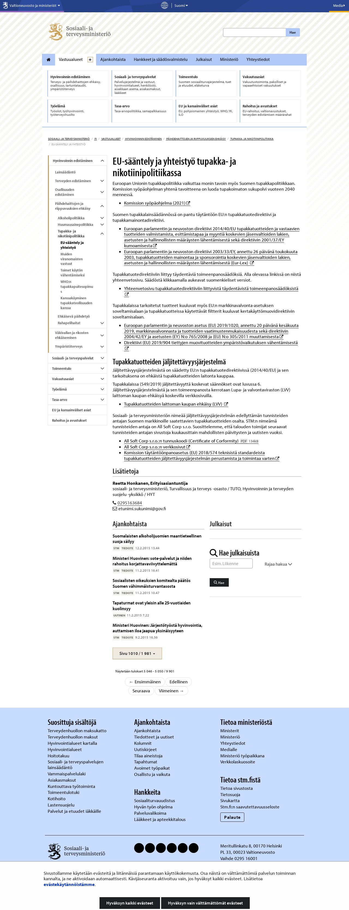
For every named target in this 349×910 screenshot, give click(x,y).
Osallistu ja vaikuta (152, 774)
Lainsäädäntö (65, 172)
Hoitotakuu (59, 755)
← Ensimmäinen (145, 681)
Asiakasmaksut (62, 780)
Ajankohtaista (113, 59)
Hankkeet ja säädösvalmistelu (161, 59)
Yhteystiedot (258, 59)
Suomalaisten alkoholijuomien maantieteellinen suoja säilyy (157, 538)
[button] (137, 653)
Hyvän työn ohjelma (153, 806)
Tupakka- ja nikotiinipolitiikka (251, 139)
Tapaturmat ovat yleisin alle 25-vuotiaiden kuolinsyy (152, 605)
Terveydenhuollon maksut (73, 737)
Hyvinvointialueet (65, 749)
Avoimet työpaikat (152, 768)
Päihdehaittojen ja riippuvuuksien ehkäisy (196, 139)
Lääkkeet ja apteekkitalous (160, 819)
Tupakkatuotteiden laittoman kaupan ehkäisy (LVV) (176, 404)
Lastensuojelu (62, 805)
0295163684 (130, 503)
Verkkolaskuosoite (238, 761)
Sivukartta (230, 800)
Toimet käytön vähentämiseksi (73, 272)
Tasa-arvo (59, 399)
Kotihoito (56, 798)
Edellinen (179, 681)
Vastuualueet (71, 59)
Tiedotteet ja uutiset (154, 737)
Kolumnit (143, 743)
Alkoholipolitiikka (71, 217)
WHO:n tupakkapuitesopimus (77, 286)
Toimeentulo (61, 368)
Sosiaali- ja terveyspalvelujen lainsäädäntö (75, 764)
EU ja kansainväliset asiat (71, 409)
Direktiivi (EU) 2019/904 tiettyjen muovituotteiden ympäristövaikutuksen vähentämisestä (211, 342)
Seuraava (141, 690)
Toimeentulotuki (64, 792)
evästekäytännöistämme (69, 884)
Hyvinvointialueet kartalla (73, 743)
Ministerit (230, 730)
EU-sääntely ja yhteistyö (72, 245)
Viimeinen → (171, 690)
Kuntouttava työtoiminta (71, 786)
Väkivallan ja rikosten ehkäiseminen (71, 335)
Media (339, 5)
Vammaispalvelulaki (67, 773)
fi (95, 139)
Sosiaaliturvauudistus (154, 800)
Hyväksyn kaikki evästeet (129, 903)
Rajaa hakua (278, 564)
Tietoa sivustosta (236, 788)
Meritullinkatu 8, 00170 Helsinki (251, 846)
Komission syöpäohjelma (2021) (157, 203)
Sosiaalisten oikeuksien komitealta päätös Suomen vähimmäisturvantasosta (152, 583)
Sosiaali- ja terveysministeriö (69, 139)
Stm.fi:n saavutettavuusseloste (249, 806)
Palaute (232, 817)
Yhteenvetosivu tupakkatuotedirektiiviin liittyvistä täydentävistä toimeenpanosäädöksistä (211, 288)
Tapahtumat (145, 761)
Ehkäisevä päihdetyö (74, 316)
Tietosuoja (230, 794)
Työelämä (59, 389)
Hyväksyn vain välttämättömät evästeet (205, 903)
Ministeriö (229, 59)
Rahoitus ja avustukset (69, 420)
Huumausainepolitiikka (75, 224)
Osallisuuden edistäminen (64, 192)
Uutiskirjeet (146, 749)
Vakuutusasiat (63, 378)
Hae (293, 32)
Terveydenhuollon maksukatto (77, 730)
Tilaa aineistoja (148, 755)
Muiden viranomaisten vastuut (72, 259)
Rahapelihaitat (69, 322)
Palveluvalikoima (150, 813)
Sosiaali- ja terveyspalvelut (73, 358)
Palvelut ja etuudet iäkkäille (74, 811)
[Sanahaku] (231, 563)
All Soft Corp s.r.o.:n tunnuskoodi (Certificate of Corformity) (191, 441)
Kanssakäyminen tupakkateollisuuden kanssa (76, 303)
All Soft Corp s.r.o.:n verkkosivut (157, 447)
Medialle (229, 749)
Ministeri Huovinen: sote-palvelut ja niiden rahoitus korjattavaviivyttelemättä (152, 560)
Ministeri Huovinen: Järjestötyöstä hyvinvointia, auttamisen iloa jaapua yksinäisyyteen (157, 627)
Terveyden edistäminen (73, 180)
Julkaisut (204, 59)
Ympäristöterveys (68, 346)
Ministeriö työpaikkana (243, 755)
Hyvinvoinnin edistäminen (143, 139)
